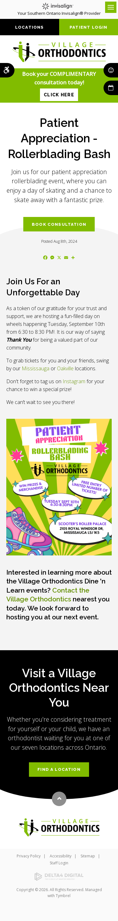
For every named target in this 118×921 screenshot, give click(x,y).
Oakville (65, 368)
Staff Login (59, 863)
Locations (29, 27)
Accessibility (60, 856)
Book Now (111, 88)
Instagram (74, 381)
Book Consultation (59, 224)
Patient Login (88, 27)
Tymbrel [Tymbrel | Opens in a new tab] (63, 895)
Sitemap (88, 856)
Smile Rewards (111, 70)
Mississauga (35, 368)
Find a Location (59, 769)
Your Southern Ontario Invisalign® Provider (59, 9)
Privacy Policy (29, 856)
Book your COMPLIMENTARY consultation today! (59, 85)
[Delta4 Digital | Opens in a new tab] (59, 877)
